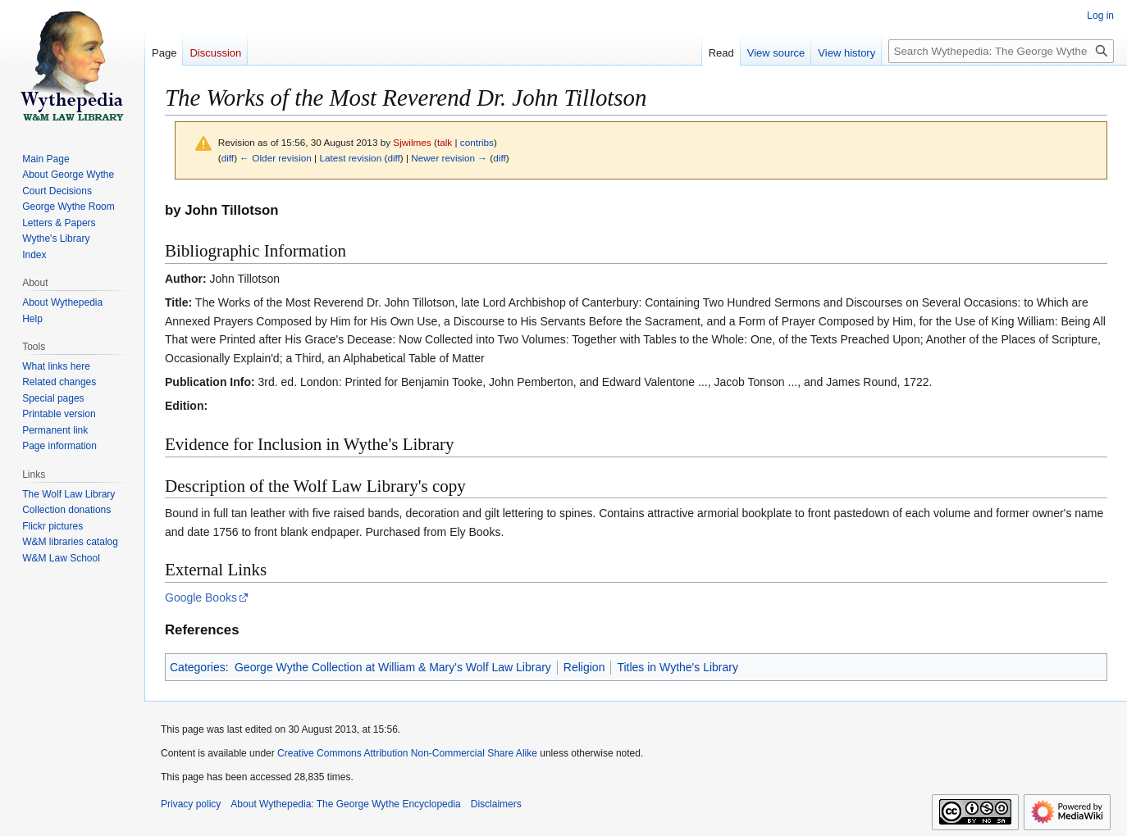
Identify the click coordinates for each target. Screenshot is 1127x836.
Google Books (201, 597)
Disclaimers (496, 804)
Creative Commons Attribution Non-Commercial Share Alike (407, 753)
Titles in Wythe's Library (677, 667)
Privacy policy (191, 804)
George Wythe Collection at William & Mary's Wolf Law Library (393, 667)
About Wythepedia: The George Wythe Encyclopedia (345, 804)
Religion (584, 667)
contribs (477, 142)
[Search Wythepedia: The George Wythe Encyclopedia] (1001, 51)
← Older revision (276, 157)
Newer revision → (449, 157)
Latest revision (350, 157)
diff (227, 157)
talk (444, 142)
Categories (198, 667)
